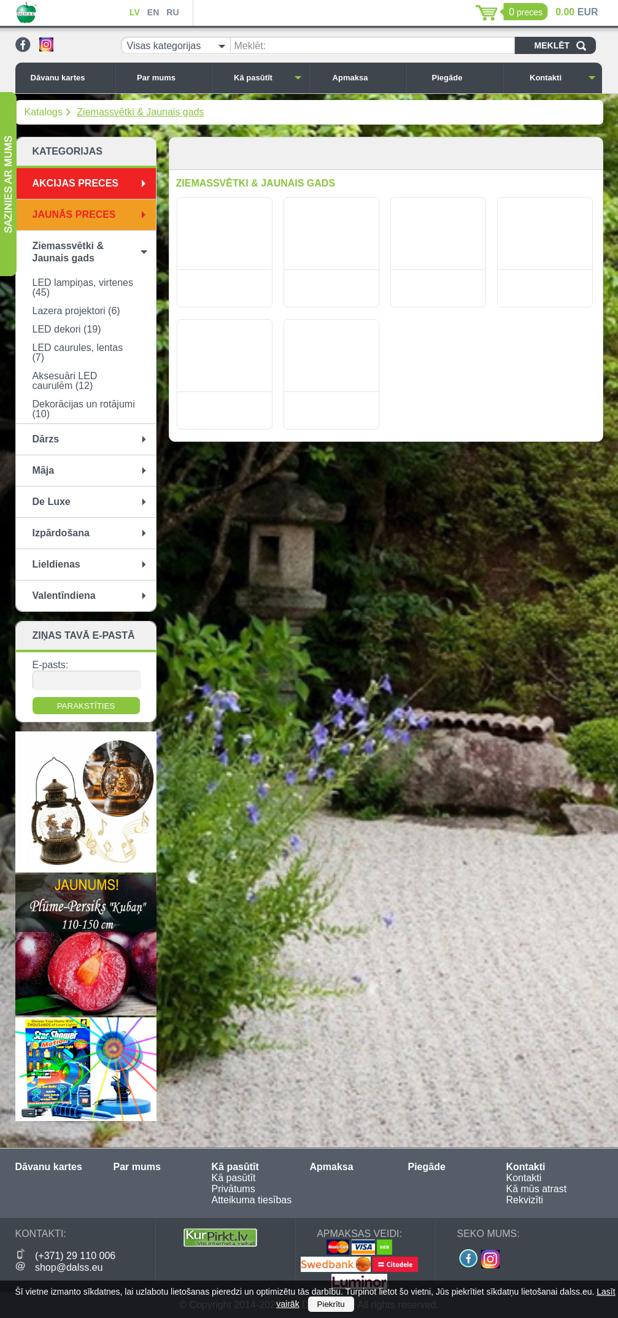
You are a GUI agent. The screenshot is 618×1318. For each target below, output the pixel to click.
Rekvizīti (524, 1200)
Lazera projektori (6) (76, 311)
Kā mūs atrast (536, 1189)
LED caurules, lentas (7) (78, 352)
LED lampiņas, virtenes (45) (83, 287)
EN (153, 12)
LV (134, 12)
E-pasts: (51, 665)
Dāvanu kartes (69, 77)
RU (172, 12)
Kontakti (563, 77)
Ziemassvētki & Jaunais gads (140, 112)
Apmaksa (366, 77)
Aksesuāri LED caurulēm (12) (65, 381)
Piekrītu (331, 1304)
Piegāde (464, 77)
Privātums (233, 1189)
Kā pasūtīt (267, 77)
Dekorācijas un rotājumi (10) (84, 409)
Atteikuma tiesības (252, 1200)
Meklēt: (250, 45)
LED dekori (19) (67, 329)
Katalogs (44, 112)
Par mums (170, 77)
